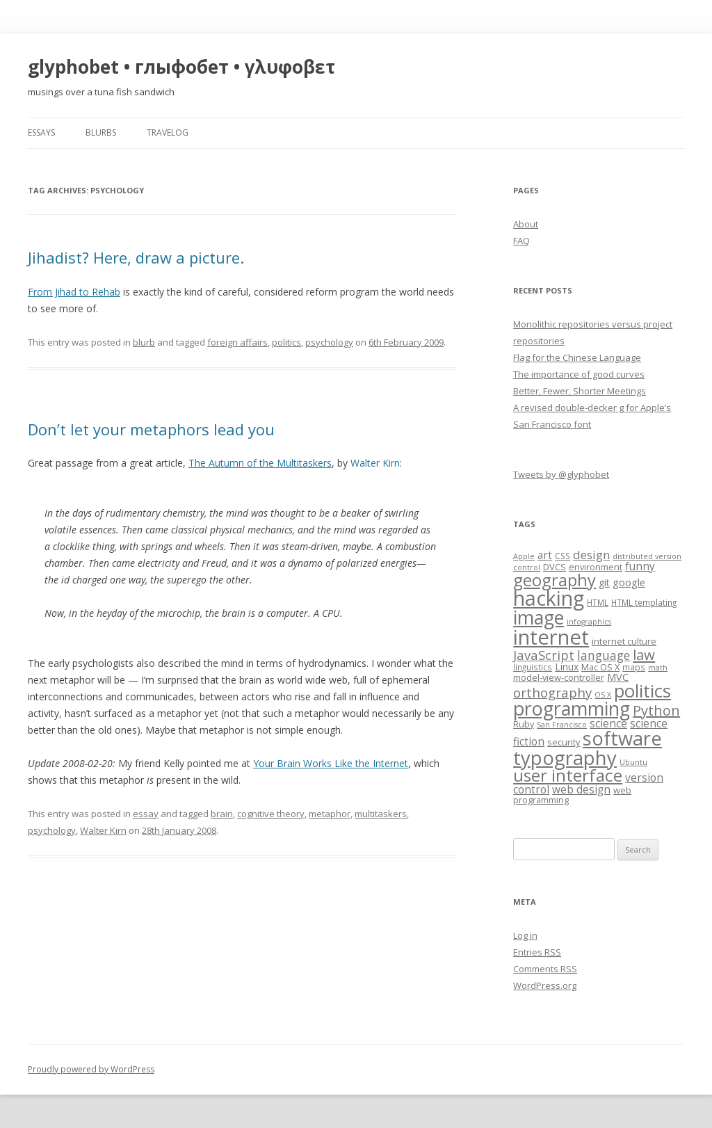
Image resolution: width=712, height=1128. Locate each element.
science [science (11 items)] (608, 723)
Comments (545, 968)
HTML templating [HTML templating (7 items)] (644, 602)
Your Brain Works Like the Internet (330, 763)
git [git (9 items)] (604, 582)
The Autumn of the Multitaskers (260, 462)
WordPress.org (544, 985)
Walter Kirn (103, 830)
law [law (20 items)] (644, 654)
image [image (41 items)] (538, 617)
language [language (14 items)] (603, 655)
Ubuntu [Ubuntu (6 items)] (633, 762)
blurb (144, 342)
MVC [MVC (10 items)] (618, 677)
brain (222, 813)
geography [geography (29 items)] (554, 580)
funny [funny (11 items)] (640, 566)
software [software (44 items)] (622, 738)
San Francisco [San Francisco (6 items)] (562, 725)
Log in (525, 935)
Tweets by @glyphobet (561, 474)
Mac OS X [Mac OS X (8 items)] (600, 667)
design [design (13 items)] (591, 555)
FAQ (521, 240)
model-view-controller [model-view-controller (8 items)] (558, 677)
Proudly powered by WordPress (91, 1069)
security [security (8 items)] (563, 742)
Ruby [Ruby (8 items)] (523, 724)
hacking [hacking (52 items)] (548, 597)
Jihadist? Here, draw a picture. (136, 257)
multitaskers (381, 813)
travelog (167, 132)
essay (146, 813)
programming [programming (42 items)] (571, 708)
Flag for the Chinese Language (577, 357)
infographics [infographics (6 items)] (589, 622)
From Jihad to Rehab (74, 291)
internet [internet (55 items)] (551, 637)
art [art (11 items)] (544, 555)
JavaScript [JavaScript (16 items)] (543, 654)
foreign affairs (237, 342)
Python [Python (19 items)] (656, 710)
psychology (329, 342)
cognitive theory (271, 813)
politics (286, 342)
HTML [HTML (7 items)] (597, 602)
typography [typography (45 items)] (565, 758)
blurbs (101, 132)
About (525, 224)
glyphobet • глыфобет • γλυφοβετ (181, 66)
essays (41, 132)
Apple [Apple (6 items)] (524, 556)
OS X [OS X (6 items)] (602, 695)
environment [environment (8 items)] (595, 567)
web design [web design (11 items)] (581, 789)
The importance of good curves (579, 374)
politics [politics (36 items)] (642, 691)
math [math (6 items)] (658, 667)
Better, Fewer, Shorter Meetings (579, 391)
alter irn (375, 462)
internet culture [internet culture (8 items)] (624, 641)
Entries (537, 952)
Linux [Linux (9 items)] (566, 666)
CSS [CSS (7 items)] (562, 555)
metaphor (329, 813)
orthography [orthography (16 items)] (552, 692)
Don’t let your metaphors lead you (151, 429)
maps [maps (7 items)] (633, 666)
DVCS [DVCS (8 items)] (554, 567)
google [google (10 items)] (629, 582)
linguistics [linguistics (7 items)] (532, 666)
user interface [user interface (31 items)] (567, 775)
